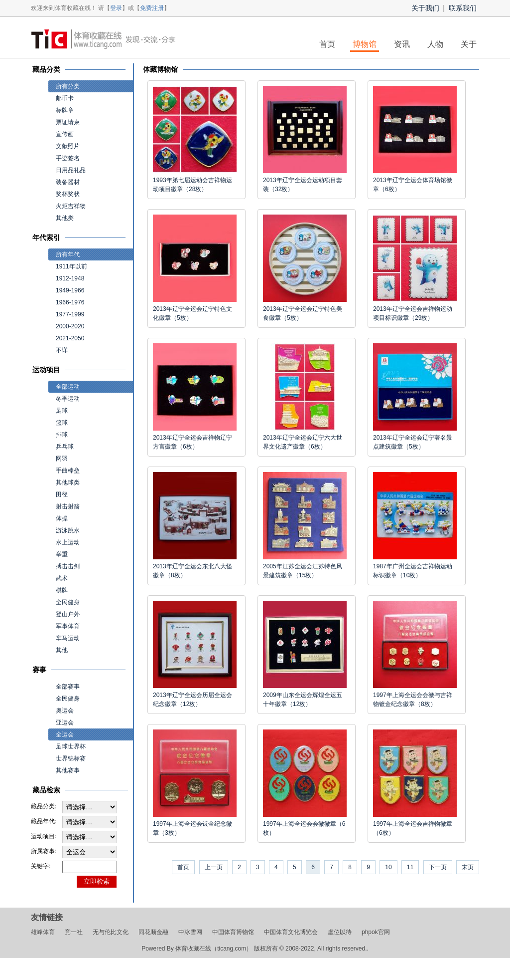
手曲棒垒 (68, 470)
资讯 (402, 44)
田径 (62, 494)
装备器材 (68, 182)
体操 (62, 518)
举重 (62, 554)
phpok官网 (376, 932)
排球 (62, 434)
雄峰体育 (43, 932)
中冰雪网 (190, 932)
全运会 (65, 734)
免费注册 (152, 7)
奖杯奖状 (68, 194)
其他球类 (68, 482)
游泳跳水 (68, 530)
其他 (62, 650)
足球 (62, 410)
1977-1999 (70, 314)
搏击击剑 (68, 566)
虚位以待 (340, 932)
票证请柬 (68, 122)
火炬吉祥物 (71, 206)
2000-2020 (70, 326)
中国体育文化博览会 (291, 932)
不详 (62, 350)
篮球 (62, 422)
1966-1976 (70, 302)
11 (410, 867)
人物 (435, 44)
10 (388, 867)
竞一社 (74, 932)
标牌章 (65, 110)
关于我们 (425, 8)
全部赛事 (68, 686)
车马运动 (68, 638)
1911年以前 (71, 266)
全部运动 (68, 386)
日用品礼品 (71, 170)
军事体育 (68, 626)
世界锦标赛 (71, 758)
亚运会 (65, 722)
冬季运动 (68, 398)
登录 (116, 7)
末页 (468, 867)
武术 (62, 578)
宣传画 (65, 134)
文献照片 (68, 146)
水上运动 (68, 542)
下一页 (438, 867)
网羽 (62, 458)
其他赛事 (68, 770)
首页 (327, 44)
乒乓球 (65, 446)
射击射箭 (68, 506)
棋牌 (62, 590)
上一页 (214, 867)
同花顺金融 (153, 932)
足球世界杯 (71, 746)
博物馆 (365, 44)
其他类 (65, 218)
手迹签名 (68, 158)
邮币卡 (65, 98)
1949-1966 (70, 290)
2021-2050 (70, 338)
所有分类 (68, 86)
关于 (469, 44)
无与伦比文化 (110, 932)
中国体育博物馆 (233, 932)
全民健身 (68, 602)
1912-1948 (70, 278)
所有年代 (68, 254)
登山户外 (68, 614)
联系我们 (463, 8)
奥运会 (65, 710)
